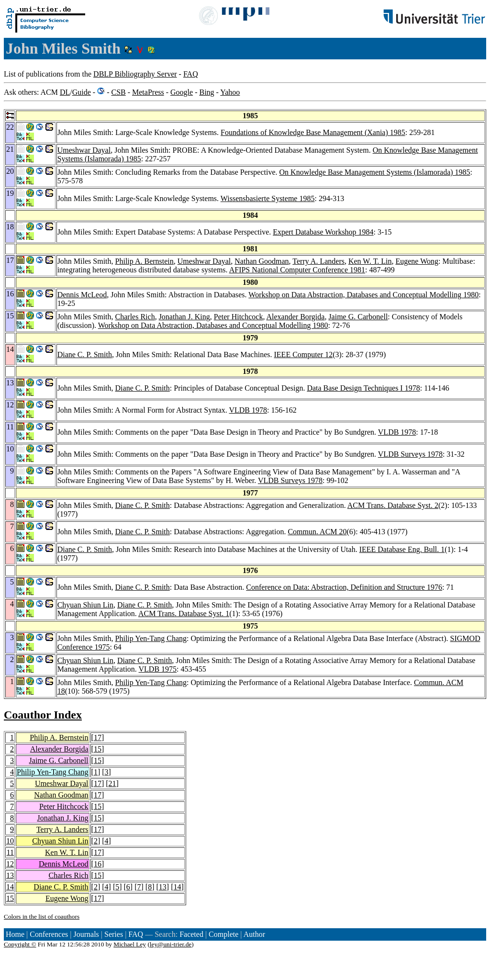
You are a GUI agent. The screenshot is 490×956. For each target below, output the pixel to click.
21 (112, 783)
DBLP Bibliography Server (135, 74)
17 (97, 737)
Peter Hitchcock (238, 317)
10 (10, 841)
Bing (206, 92)
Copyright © (20, 944)
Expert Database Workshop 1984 (323, 232)
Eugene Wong (416, 261)
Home (15, 934)
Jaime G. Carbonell (358, 317)
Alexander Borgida (296, 317)
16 (97, 864)
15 (97, 749)
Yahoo (230, 92)
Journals (86, 934)
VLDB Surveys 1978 (410, 454)
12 (10, 864)
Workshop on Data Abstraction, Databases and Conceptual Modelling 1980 (363, 295)
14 (10, 887)
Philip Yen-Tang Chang (151, 638)
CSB (118, 92)
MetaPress (148, 92)
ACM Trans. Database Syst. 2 (392, 505)
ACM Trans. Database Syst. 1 (183, 613)
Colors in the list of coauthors (41, 916)
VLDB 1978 (248, 410)
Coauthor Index (43, 715)
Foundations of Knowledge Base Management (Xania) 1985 (313, 132)
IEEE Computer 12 (303, 354)
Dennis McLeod (82, 295)
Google (181, 92)
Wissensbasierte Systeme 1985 (268, 198)
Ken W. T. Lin (370, 261)
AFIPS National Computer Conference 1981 (297, 270)
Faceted (191, 934)
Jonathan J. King (184, 317)
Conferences (49, 934)
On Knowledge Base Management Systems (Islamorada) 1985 (374, 172)
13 (10, 875)
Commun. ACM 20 (317, 532)
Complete (223, 934)
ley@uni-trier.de (170, 944)
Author (254, 934)
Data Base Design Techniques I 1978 (363, 388)
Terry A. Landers (318, 261)
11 (10, 852)
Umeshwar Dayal (84, 150)
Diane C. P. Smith (84, 354)
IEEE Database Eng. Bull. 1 (402, 549)
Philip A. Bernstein (144, 261)
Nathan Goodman (261, 261)
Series (113, 934)
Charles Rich (135, 317)
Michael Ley (129, 944)
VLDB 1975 (158, 669)
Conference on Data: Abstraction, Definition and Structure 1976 (344, 587)
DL (65, 92)
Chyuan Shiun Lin (85, 605)
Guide (81, 92)
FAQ (190, 74)
